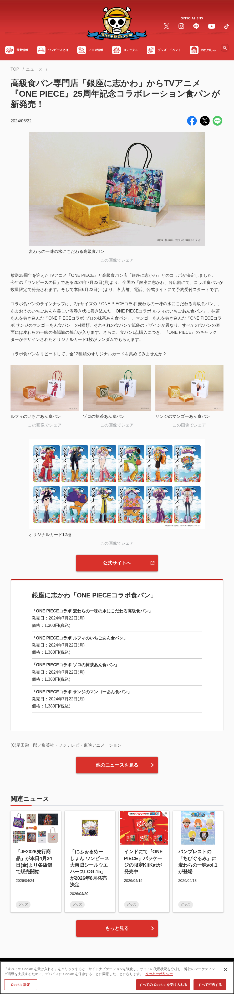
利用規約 (65, 971)
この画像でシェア (117, 260)
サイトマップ (23, 971)
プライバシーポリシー (102, 971)
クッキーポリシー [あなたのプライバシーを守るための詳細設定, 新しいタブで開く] (159, 990)
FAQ (46, 971)
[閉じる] (225, 985)
